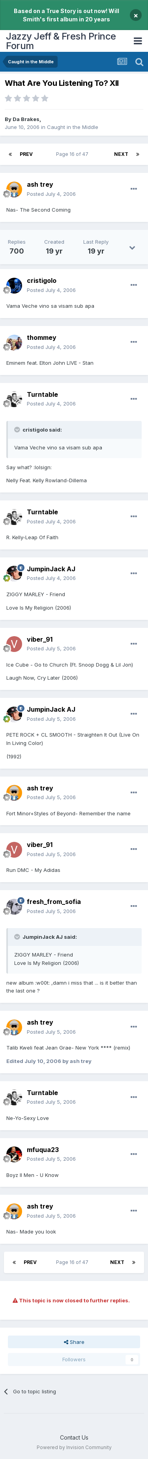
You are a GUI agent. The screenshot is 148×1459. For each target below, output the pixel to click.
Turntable (42, 394)
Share (74, 1342)
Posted (51, 194)
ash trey (40, 184)
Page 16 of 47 (73, 154)
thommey (41, 337)
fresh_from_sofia (54, 902)
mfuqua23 (43, 1150)
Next (121, 154)
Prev (26, 154)
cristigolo (41, 280)
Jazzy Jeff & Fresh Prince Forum (61, 40)
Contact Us (74, 1437)
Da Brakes (26, 119)
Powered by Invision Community (74, 1447)
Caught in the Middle (72, 127)
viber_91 (39, 639)
